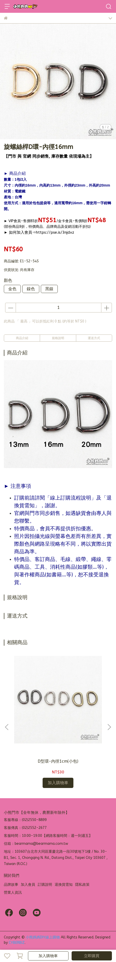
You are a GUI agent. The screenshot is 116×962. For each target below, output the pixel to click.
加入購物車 (48, 956)
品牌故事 (11, 884)
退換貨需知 (64, 884)
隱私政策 (82, 884)
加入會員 (28, 884)
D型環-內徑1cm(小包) (58, 761)
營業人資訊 (13, 892)
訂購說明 (45, 884)
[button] (109, 727)
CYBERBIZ (17, 943)
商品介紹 (22, 338)
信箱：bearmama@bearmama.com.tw (36, 843)
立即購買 (91, 956)
